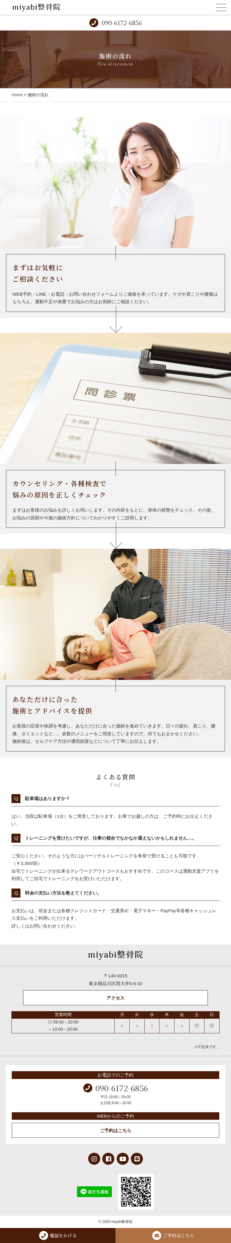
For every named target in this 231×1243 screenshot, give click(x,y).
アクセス (115, 997)
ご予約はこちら (115, 1130)
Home (17, 94)
